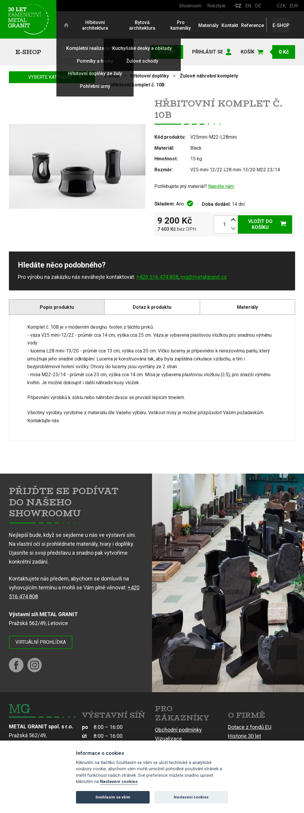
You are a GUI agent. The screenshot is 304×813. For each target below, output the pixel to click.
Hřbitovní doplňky (149, 76)
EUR (293, 6)
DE (258, 6)
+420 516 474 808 (157, 277)
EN (248, 6)
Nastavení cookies (119, 781)
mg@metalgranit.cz (203, 277)
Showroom (190, 6)
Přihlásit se (207, 52)
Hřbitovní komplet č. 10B (137, 85)
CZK (281, 6)
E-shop (28, 51)
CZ (238, 6)
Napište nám (221, 186)
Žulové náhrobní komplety (209, 76)
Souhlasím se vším (112, 797)
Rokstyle (216, 6)
